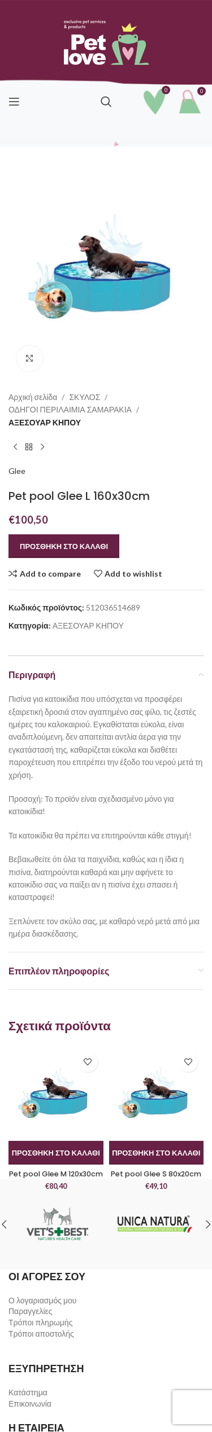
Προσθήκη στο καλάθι (64, 546)
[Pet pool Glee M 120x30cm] (55, 1094)
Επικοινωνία (29, 1403)
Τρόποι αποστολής (41, 1333)
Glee (16, 471)
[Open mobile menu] (14, 101)
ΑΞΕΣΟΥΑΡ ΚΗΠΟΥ (44, 422)
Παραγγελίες (30, 1311)
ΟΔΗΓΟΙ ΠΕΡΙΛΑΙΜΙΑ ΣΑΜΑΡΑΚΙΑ (70, 409)
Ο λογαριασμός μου (42, 1300)
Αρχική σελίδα (32, 397)
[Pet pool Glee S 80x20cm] (156, 1094)
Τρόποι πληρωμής (40, 1322)
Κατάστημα (27, 1392)
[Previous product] (15, 447)
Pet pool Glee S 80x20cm (156, 1174)
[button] (55, 1153)
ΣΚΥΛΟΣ (84, 397)
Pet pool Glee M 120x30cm (56, 1174)
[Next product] (42, 447)
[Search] (106, 101)
